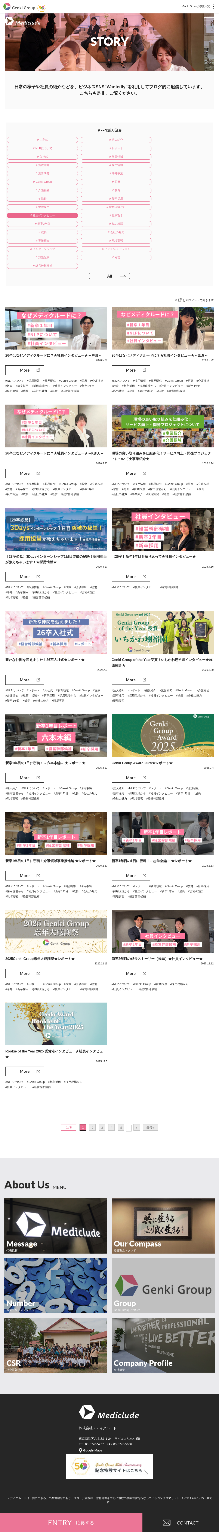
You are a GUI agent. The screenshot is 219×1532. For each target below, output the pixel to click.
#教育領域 (66, 659)
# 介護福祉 (38, 175)
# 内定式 (38, 140)
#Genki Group (71, 343)
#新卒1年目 (13, 354)
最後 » (151, 1104)
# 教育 (103, 175)
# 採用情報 (103, 157)
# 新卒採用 (38, 184)
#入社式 (50, 659)
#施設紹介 (152, 659)
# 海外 (169, 175)
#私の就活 (31, 354)
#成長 (44, 354)
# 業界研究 (169, 157)
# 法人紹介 (103, 140)
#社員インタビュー (85, 348)
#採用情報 (35, 343)
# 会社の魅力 (169, 201)
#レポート (35, 659)
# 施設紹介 (38, 157)
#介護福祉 (12, 348)
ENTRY (71, 1521)
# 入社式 (104, 149)
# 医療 (169, 166)
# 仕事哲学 (103, 192)
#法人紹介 (118, 659)
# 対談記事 (103, 219)
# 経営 (169, 219)
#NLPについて (15, 343)
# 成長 (103, 201)
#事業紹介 (178, 457)
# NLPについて (169, 140)
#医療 (87, 343)
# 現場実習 (103, 210)
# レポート (38, 149)
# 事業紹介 (38, 210)
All (109, 238)
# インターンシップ (169, 210)
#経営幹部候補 (92, 354)
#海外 (143, 452)
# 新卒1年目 (169, 192)
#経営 (75, 354)
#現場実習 (195, 457)
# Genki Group (103, 166)
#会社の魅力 (60, 354)
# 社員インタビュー (38, 192)
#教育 (26, 348)
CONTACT (181, 1521)
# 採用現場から (169, 184)
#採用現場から (60, 348)
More (25, 332)
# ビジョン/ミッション (38, 219)
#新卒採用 (40, 348)
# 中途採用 (103, 184)
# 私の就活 (38, 201)
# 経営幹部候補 (38, 228)
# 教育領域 (169, 149)
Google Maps (92, 1427)
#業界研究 (52, 343)
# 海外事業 (38, 166)
